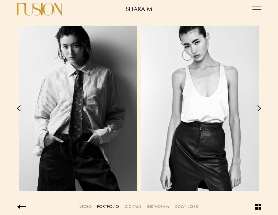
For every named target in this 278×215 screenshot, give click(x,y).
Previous (78, 108)
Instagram (158, 206)
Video (85, 206)
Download (186, 206)
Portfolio (108, 206)
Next (200, 108)
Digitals (132, 206)
